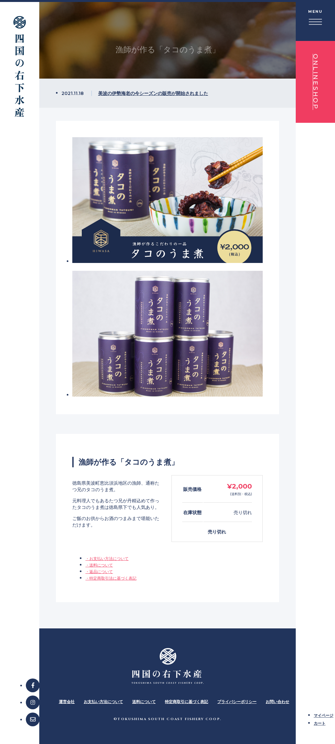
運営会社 (67, 701)
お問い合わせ (277, 701)
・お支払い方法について (107, 558)
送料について (144, 701)
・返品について (99, 571)
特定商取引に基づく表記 (186, 701)
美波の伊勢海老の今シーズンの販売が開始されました (153, 93)
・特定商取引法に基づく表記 (110, 578)
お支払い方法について (103, 701)
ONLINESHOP (315, 82)
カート (320, 723)
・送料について (99, 565)
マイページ (323, 715)
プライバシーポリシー (236, 701)
